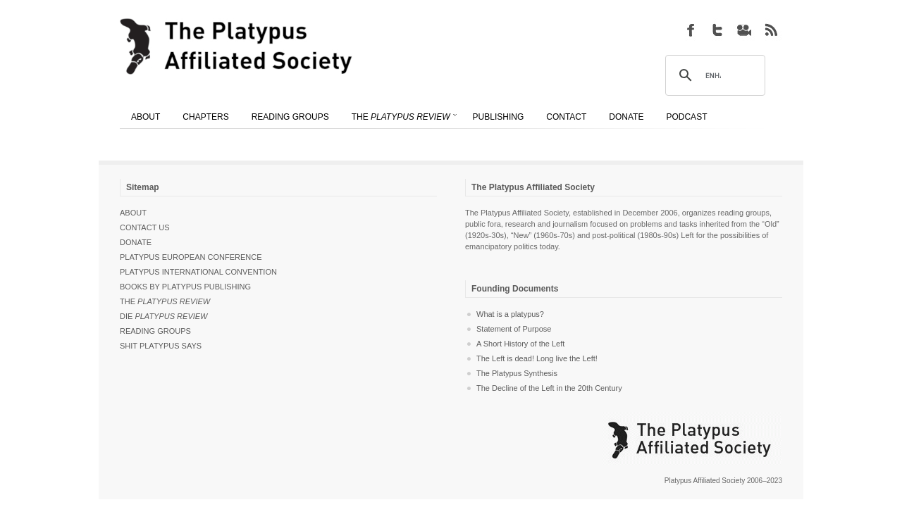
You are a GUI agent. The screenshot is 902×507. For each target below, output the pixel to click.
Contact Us (145, 227)
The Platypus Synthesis (516, 373)
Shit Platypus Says (161, 346)
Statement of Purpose (513, 329)
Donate (136, 242)
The (165, 301)
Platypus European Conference (191, 257)
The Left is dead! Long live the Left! (537, 358)
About (133, 212)
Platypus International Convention (198, 272)
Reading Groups (155, 331)
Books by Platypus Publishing (185, 286)
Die (164, 316)
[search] (713, 76)
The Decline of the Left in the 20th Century (549, 388)
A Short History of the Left (520, 343)
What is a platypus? (510, 314)
